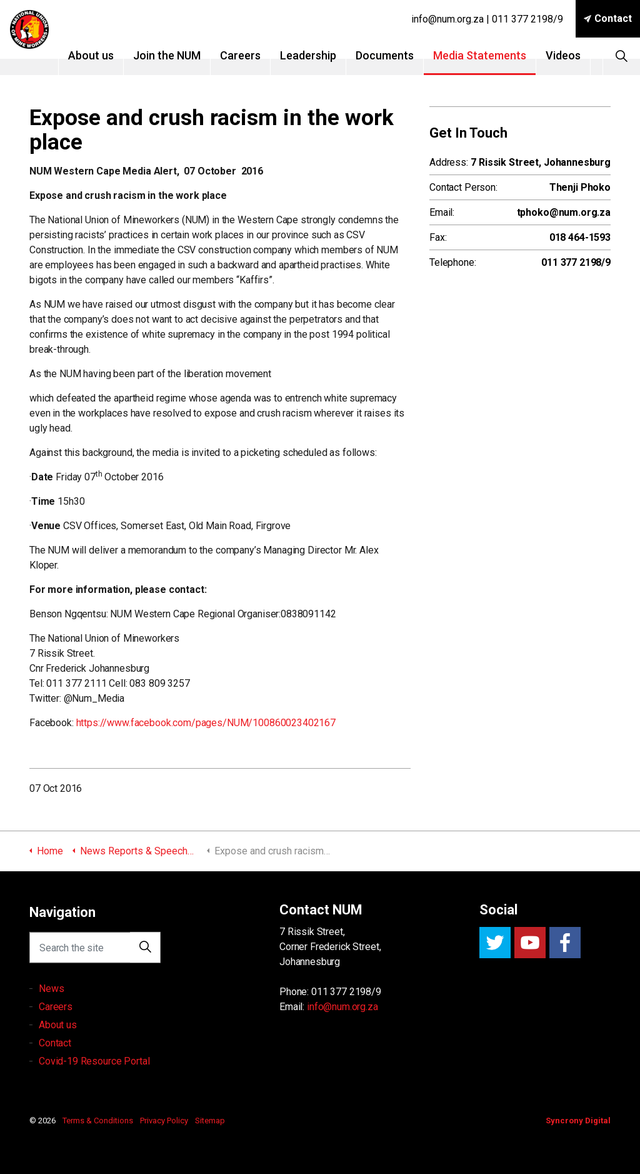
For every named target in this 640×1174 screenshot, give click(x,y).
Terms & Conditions (97, 1120)
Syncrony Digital (578, 1120)
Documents (401, 55)
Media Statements (495, 55)
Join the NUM (183, 55)
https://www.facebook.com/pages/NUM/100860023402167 (206, 723)
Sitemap (210, 1120)
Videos (579, 55)
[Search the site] (95, 957)
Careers (256, 55)
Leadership (324, 55)
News (51, 1016)
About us (107, 55)
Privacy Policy (164, 1120)
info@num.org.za (342, 1007)
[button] (145, 957)
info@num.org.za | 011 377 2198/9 (487, 19)
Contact (607, 19)
